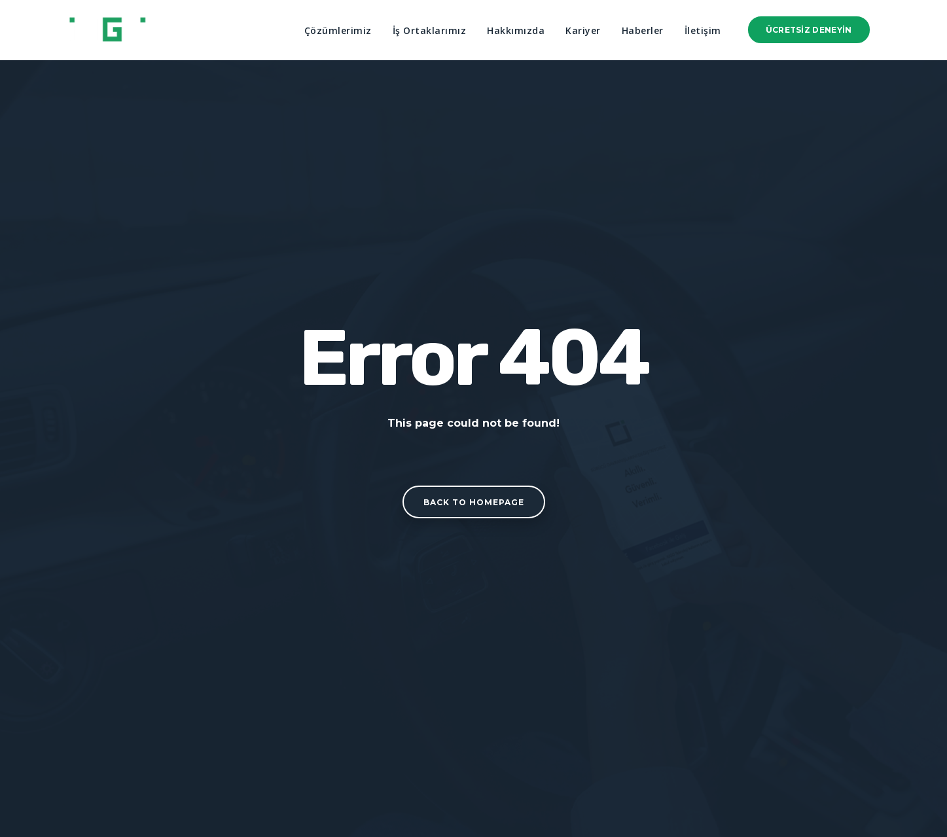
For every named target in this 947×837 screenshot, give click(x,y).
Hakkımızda (516, 30)
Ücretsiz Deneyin (809, 30)
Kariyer (583, 30)
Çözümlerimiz (338, 30)
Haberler (643, 30)
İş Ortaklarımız (430, 30)
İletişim (703, 30)
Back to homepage (473, 502)
